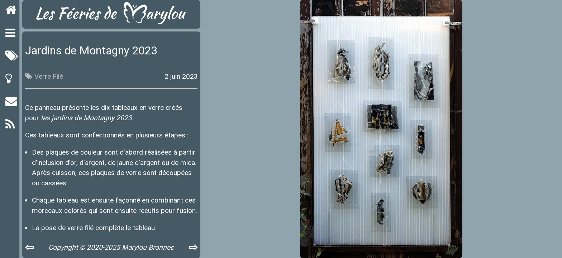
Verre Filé (48, 76)
